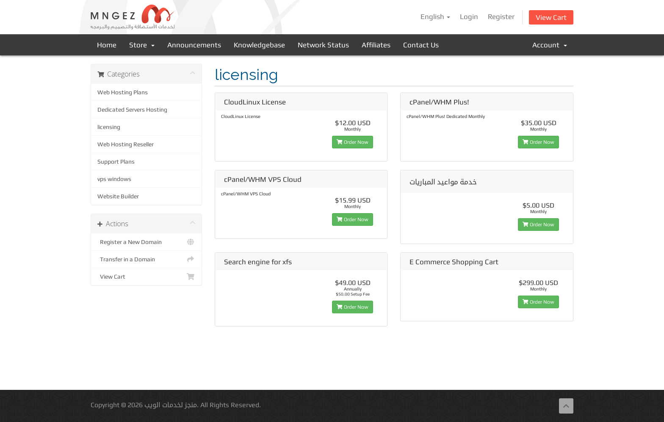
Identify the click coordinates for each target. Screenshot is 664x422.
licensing (108, 126)
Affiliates (376, 45)
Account (549, 45)
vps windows (114, 178)
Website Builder (118, 196)
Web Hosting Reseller (125, 144)
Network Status (323, 45)
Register (501, 16)
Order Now (352, 142)
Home (106, 45)
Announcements (194, 45)
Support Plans (116, 161)
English (435, 16)
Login (469, 16)
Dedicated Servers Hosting (132, 109)
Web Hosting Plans (122, 92)
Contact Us (421, 45)
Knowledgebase (259, 45)
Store (142, 45)
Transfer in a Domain (146, 259)
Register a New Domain (146, 242)
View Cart (551, 17)
